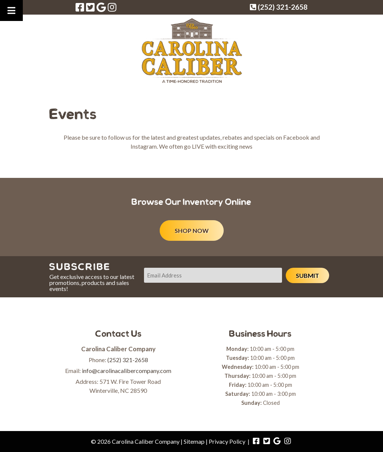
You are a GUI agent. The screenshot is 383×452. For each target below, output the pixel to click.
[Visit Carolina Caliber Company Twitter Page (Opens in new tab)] (90, 7)
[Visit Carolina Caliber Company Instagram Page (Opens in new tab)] (112, 7)
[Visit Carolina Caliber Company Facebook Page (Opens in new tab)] (80, 7)
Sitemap (194, 441)
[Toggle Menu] (11, 10)
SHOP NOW (192, 230)
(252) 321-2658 (127, 359)
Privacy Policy (227, 441)
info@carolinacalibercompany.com (126, 370)
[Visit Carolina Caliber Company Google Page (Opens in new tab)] (101, 7)
